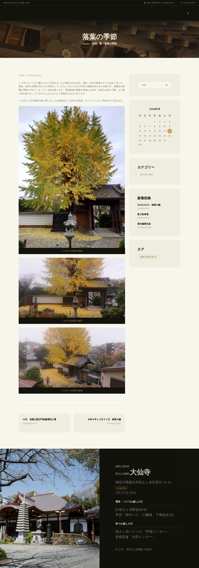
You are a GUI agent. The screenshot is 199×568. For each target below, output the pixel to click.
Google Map (121, 488)
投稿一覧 (97, 43)
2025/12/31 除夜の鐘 (148, 204)
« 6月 (139, 144)
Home (86, 43)
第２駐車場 (142, 214)
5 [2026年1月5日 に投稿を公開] (139, 126)
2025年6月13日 (143, 218)
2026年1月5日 (143, 208)
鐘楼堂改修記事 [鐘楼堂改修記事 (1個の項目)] (148, 256)
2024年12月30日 (144, 227)
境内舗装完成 (144, 223)
